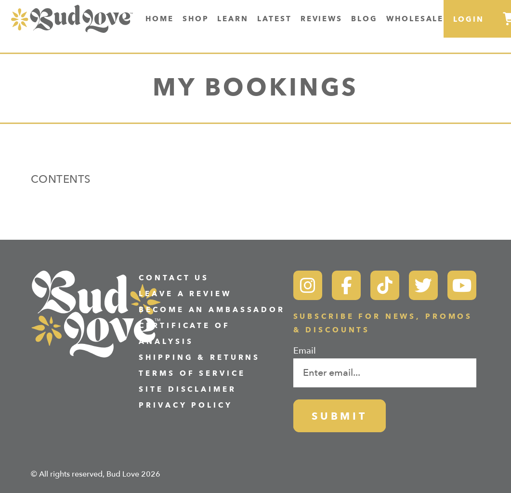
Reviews (322, 19)
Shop (196, 19)
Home (159, 19)
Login (469, 19)
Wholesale (415, 19)
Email (304, 350)
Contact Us (174, 278)
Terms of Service (192, 374)
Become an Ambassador (212, 310)
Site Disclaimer (187, 389)
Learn (233, 19)
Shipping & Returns (199, 358)
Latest (274, 19)
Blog (364, 19)
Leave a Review (185, 294)
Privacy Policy (185, 405)
